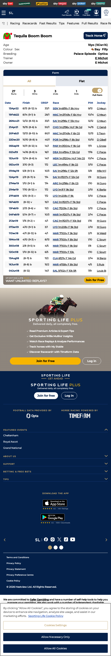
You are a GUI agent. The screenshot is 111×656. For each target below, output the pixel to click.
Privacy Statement (16, 569)
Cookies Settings (55, 627)
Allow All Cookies (55, 651)
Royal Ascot (10, 441)
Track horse (95, 35)
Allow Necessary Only (55, 639)
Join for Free (95, 280)
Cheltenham (10, 435)
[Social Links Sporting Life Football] (61, 547)
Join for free (46, 395)
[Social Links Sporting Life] (50, 547)
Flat (82, 81)
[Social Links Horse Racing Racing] (56, 547)
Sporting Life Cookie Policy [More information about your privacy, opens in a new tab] (45, 618)
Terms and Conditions (17, 557)
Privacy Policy (13, 563)
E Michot (101, 58)
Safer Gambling (39, 599)
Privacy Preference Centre (19, 575)
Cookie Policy (13, 580)
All (29, 81)
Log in (69, 395)
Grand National (12, 447)
